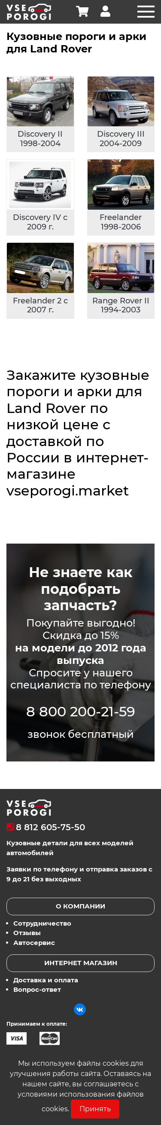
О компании (80, 906)
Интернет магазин (80, 963)
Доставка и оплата (45, 980)
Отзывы (27, 933)
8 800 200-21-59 (80, 711)
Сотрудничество (42, 923)
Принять (95, 1109)
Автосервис (34, 943)
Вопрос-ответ (37, 989)
